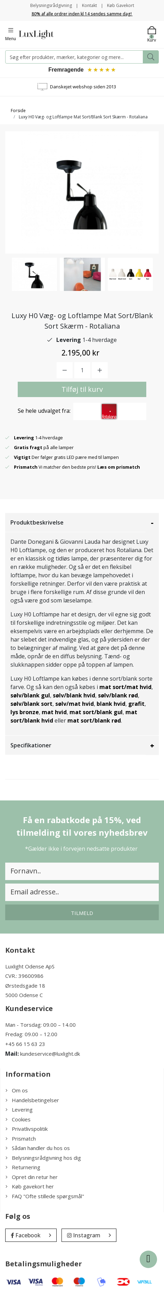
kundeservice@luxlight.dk (50, 1053)
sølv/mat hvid (74, 704)
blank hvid (111, 704)
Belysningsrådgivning (51, 5)
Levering (19, 1109)
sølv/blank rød (118, 695)
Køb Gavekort (120, 5)
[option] (34, 274)
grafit (136, 704)
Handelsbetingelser (32, 1100)
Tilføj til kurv (82, 389)
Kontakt (89, 5)
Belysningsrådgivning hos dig (43, 1157)
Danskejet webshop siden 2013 (83, 86)
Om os (17, 1090)
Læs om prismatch (118, 467)
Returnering (23, 1167)
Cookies (18, 1119)
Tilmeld (82, 912)
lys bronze (24, 712)
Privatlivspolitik (27, 1128)
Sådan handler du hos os (38, 1147)
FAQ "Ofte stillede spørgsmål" (45, 1196)
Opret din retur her (32, 1176)
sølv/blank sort (31, 704)
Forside (18, 111)
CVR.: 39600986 (24, 975)
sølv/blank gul (30, 695)
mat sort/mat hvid (125, 687)
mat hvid (54, 712)
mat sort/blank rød (94, 720)
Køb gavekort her (30, 1186)
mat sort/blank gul (96, 712)
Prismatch (21, 1138)
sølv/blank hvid (74, 695)
